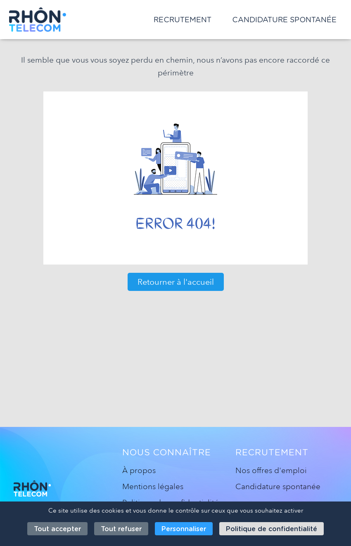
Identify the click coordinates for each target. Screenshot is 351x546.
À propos (139, 470)
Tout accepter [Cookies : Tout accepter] (57, 529)
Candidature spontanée (284, 19)
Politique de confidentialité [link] (271, 529)
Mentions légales (152, 486)
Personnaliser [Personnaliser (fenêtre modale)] (183, 529)
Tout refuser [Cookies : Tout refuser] (121, 529)
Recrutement (182, 19)
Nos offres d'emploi (271, 470)
